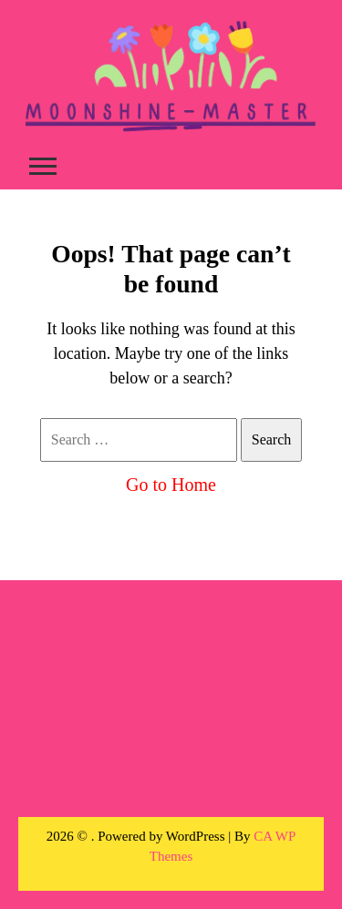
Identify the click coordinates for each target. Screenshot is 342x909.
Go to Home (171, 485)
